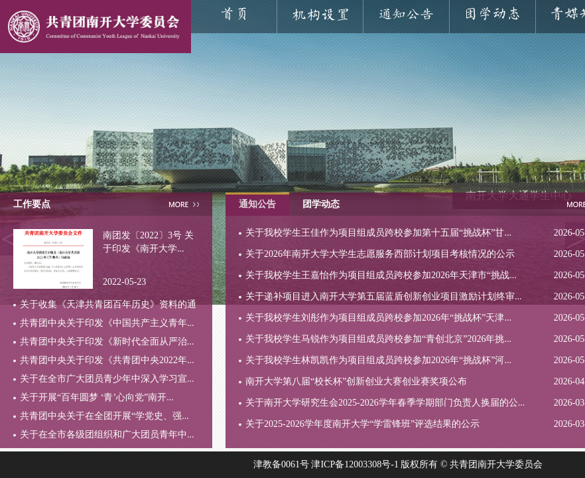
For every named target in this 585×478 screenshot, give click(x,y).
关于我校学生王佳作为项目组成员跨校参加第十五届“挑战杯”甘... (378, 233)
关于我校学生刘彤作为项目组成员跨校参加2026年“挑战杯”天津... (378, 318)
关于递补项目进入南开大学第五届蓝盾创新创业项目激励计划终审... (383, 296)
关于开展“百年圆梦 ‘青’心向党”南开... (97, 397)
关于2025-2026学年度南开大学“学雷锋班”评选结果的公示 (362, 424)
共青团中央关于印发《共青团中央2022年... (107, 360)
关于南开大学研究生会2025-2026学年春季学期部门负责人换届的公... (385, 403)
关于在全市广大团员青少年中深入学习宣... (107, 379)
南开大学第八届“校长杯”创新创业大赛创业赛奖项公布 (356, 381)
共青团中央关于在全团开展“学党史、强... (104, 416)
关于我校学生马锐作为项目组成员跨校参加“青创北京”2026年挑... (378, 339)
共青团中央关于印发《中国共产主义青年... (107, 323)
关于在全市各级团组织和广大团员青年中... (107, 434)
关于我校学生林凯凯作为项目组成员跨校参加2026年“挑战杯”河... (378, 360)
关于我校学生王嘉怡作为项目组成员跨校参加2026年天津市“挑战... (381, 275)
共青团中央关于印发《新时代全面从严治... (107, 342)
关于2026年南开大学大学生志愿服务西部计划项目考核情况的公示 (380, 254)
